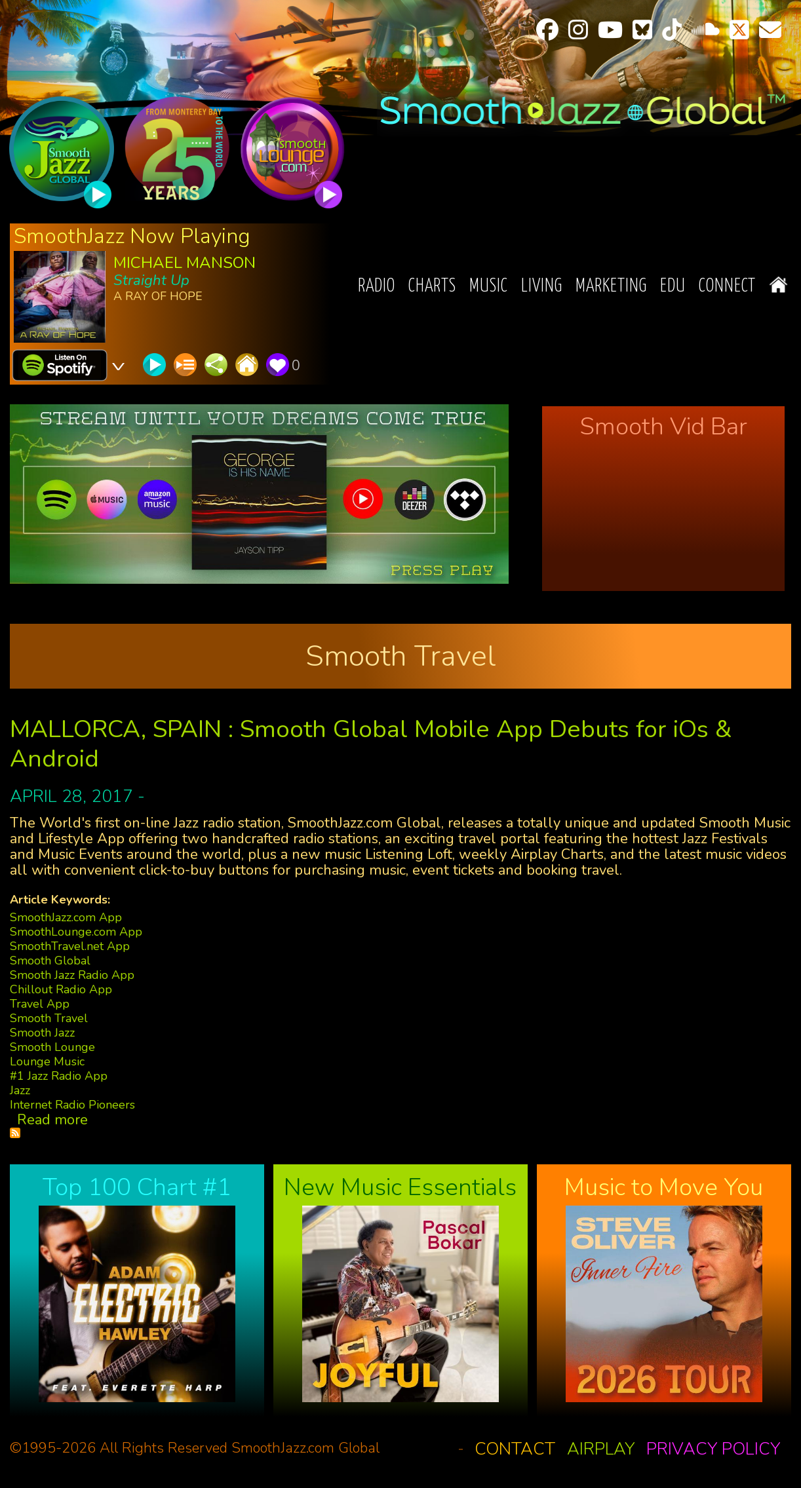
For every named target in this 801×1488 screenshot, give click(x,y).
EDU (673, 287)
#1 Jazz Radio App (58, 1076)
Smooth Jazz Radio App (72, 975)
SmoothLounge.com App (76, 932)
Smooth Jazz (42, 1032)
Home (778, 284)
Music (488, 287)
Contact (515, 1449)
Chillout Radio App (61, 989)
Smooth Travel (49, 1018)
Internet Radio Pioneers (72, 1105)
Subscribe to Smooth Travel (15, 1133)
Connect (727, 287)
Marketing (611, 287)
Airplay (601, 1449)
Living (541, 287)
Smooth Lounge (52, 1047)
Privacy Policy (713, 1449)
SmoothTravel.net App (70, 946)
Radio (376, 287)
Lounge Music (47, 1061)
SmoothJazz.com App (66, 917)
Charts (432, 287)
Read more (52, 1120)
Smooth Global (50, 960)
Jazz (20, 1090)
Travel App (39, 1004)
